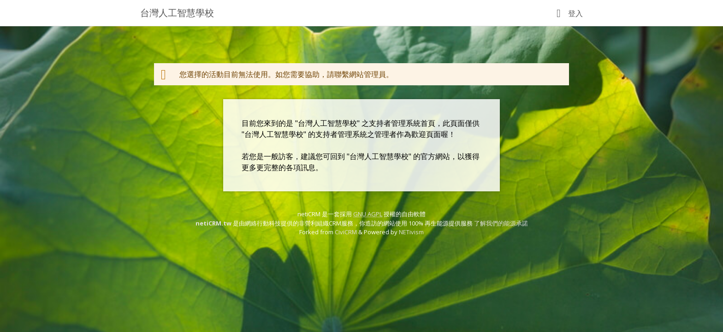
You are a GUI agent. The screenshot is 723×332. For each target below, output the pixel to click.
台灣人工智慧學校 (177, 12)
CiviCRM (346, 232)
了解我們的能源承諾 (501, 223)
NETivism (411, 232)
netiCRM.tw (213, 223)
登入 (575, 13)
